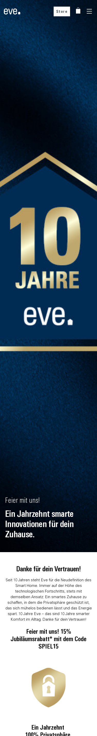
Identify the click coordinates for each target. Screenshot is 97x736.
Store (62, 11)
